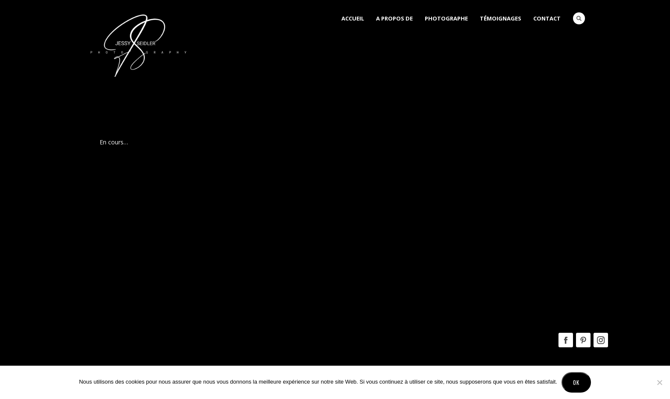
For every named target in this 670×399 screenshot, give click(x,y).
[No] (659, 382)
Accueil (352, 18)
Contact (547, 18)
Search (579, 18)
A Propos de (394, 18)
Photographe (446, 18)
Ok (576, 382)
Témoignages (500, 18)
